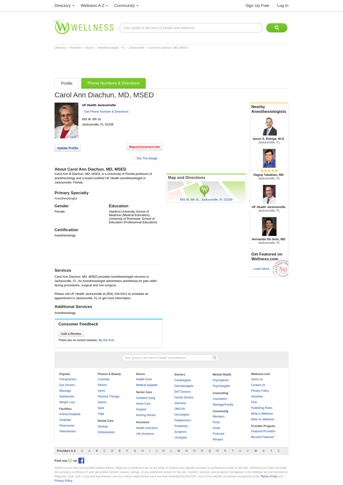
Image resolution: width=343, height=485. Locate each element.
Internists (180, 403)
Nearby (269, 109)
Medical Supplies (147, 385)
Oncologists (181, 414)
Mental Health (222, 374)
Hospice (141, 409)
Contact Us (258, 385)
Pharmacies (66, 425)
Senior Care (144, 392)
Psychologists (221, 386)
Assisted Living (145, 398)
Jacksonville (137, 47)
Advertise (257, 396)
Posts (216, 422)
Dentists (103, 426)
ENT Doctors (182, 391)
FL (124, 47)
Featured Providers (263, 431)
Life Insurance (145, 433)
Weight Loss (67, 402)
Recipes (218, 439)
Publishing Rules (261, 408)
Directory (63, 5)
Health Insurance (147, 428)
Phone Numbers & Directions (113, 83)
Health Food (143, 379)
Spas (101, 408)
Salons (102, 402)
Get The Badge (146, 158)
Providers (76, 47)
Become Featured (262, 437)
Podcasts (218, 433)
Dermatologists (183, 386)
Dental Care (106, 420)
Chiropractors (67, 379)
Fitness (102, 385)
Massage (65, 390)
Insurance (143, 422)
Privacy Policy (260, 390)
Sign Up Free (257, 5)
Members (219, 416)
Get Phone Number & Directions (106, 111)
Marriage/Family (223, 404)
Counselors (220, 399)
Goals (216, 428)
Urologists (180, 437)
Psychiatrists (221, 380)
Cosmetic (104, 379)
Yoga (101, 413)
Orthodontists (106, 432)
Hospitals (65, 420)
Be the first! (106, 340)
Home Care (143, 403)
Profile (66, 83)
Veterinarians (67, 431)
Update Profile (67, 148)
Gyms (101, 390)
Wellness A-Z (93, 5)
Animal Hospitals (70, 414)
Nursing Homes (146, 415)
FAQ (254, 402)
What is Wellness (262, 413)
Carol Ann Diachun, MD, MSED (168, 47)
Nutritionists (66, 396)
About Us (257, 379)
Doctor (90, 47)
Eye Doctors (67, 385)
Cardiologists (182, 380)
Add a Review (71, 333)
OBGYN (179, 409)
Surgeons (180, 431)
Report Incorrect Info (144, 147)
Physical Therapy (109, 396)
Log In (282, 5)
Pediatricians (182, 420)
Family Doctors (183, 397)
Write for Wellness (262, 419)
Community (124, 5)
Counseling (220, 393)
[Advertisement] (141, 62)
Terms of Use (269, 476)
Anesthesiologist (108, 47)
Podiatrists (181, 426)
